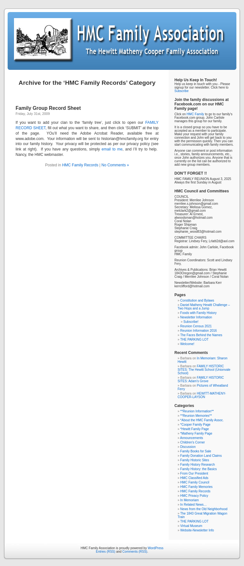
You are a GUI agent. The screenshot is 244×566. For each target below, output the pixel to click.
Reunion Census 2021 (196, 326)
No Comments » (115, 165)
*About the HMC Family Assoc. (202, 420)
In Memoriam (189, 500)
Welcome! (187, 344)
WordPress (155, 548)
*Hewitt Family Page (194, 429)
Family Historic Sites (194, 460)
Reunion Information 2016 (198, 330)
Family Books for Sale (195, 451)
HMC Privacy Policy (194, 495)
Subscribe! (190, 321)
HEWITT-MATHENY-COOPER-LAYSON (202, 395)
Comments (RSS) (134, 551)
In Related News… (193, 504)
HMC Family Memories (196, 487)
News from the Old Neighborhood (203, 509)
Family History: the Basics (198, 469)
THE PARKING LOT (194, 339)
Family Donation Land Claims (201, 455)
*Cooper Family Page (195, 424)
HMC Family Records (80, 165)
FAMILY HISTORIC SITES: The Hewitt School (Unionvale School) (204, 369)
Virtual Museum (191, 526)
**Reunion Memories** (196, 415)
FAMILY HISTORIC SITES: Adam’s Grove (201, 379)
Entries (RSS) (105, 551)
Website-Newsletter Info (197, 530)
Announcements (191, 438)
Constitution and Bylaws (197, 300)
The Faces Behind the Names (201, 335)
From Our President (194, 473)
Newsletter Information (196, 317)
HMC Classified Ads (194, 478)
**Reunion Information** (197, 411)
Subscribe (181, 91)
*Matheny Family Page (196, 433)
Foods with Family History (198, 313)
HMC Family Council (194, 482)
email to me (112, 149)
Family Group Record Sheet (48, 108)
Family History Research (197, 464)
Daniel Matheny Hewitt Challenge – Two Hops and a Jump (204, 306)
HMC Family (195, 114)
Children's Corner (192, 442)
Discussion (187, 447)
